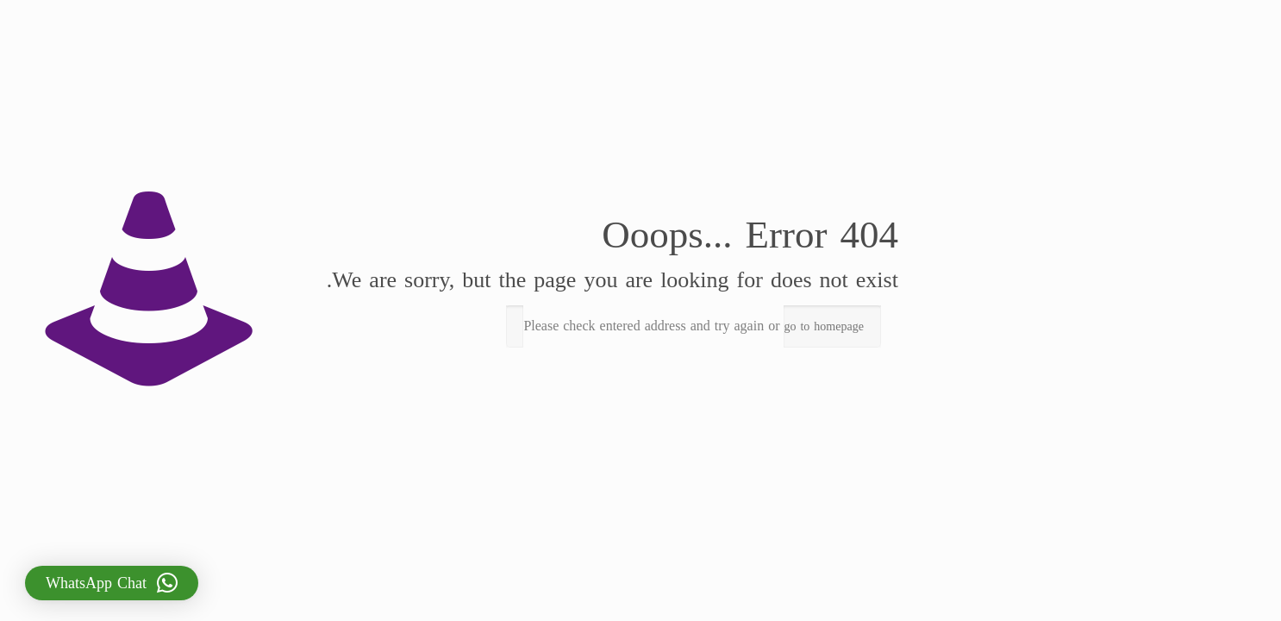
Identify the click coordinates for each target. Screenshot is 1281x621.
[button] (104, 583)
